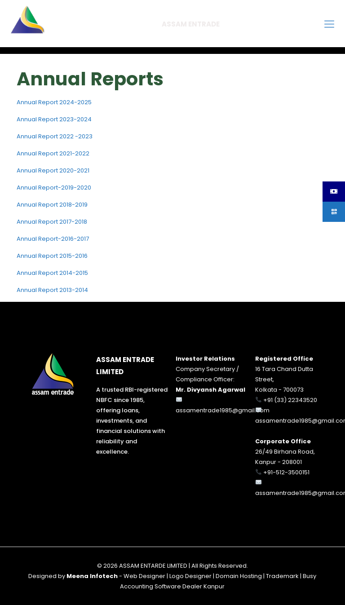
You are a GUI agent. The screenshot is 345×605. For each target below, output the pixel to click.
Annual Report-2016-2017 (53, 238)
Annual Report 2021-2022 (53, 153)
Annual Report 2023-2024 (54, 119)
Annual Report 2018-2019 (52, 204)
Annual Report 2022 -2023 (55, 136)
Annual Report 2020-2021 (53, 170)
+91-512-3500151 (286, 472)
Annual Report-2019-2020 (54, 187)
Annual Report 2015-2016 (52, 256)
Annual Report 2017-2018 (52, 221)
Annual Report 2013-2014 (52, 290)
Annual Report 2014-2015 (52, 273)
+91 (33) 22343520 (290, 400)
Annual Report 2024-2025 (54, 102)
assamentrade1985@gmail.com (223, 410)
